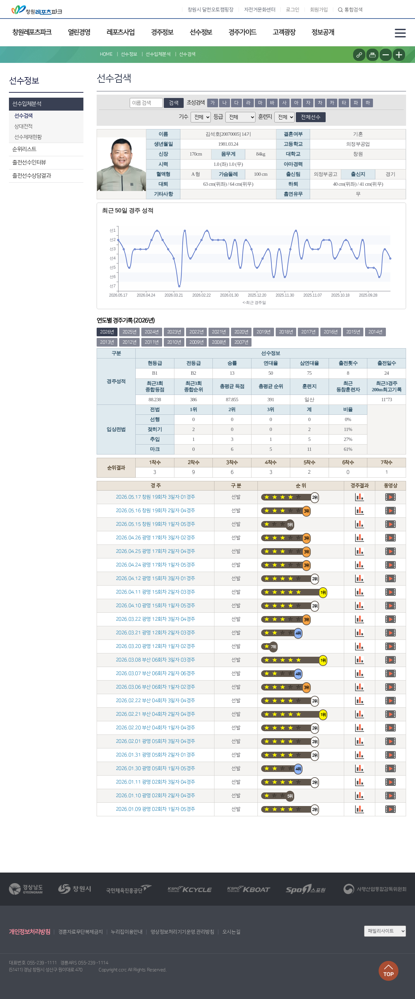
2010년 (174, 342)
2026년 (107, 332)
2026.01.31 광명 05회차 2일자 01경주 (155, 755)
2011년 (152, 342)
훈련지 (265, 117)
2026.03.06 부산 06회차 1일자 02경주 (155, 687)
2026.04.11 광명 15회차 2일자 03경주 (155, 592)
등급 (217, 117)
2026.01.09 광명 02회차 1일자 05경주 (155, 809)
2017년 (308, 332)
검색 (174, 103)
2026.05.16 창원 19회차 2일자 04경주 (155, 510)
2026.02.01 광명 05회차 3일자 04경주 (155, 741)
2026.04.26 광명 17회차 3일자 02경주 (155, 538)
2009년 (196, 342)
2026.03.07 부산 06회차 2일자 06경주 (155, 673)
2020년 (241, 332)
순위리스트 (24, 149)
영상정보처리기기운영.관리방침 (182, 932)
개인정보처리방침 (29, 932)
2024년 (152, 332)
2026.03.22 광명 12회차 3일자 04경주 (155, 619)
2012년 (129, 342)
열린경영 (79, 32)
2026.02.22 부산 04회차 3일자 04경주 (155, 700)
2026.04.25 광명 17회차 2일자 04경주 (155, 551)
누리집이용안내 (126, 932)
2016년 (331, 332)
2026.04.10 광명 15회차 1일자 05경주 (155, 605)
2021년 (219, 332)
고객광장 (284, 32)
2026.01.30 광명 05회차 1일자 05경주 (155, 768)
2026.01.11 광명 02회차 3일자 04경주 (155, 782)
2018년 (286, 332)
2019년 (263, 332)
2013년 (107, 342)
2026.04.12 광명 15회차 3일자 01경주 (155, 578)
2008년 (219, 342)
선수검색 (187, 54)
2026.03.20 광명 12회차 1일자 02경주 (155, 646)
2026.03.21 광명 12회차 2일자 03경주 (155, 633)
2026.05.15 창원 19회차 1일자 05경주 (155, 524)
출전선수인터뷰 (29, 163)
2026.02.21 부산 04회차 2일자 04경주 (155, 714)
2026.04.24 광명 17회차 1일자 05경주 (155, 565)
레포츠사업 (120, 32)
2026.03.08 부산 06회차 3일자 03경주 (155, 660)
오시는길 (231, 932)
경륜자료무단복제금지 (80, 932)
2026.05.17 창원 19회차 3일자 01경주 (155, 497)
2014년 (375, 332)
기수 (183, 117)
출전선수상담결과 (31, 176)
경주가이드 (242, 32)
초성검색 (196, 103)
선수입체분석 (26, 104)
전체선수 (311, 117)
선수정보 (201, 32)
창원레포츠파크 (31, 32)
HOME (106, 54)
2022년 (196, 332)
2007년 (241, 342)
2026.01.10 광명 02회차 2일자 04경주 (155, 795)
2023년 (174, 332)
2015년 (353, 332)
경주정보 (162, 32)
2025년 (129, 332)
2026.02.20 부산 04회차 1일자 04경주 (155, 728)
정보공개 (322, 32)
